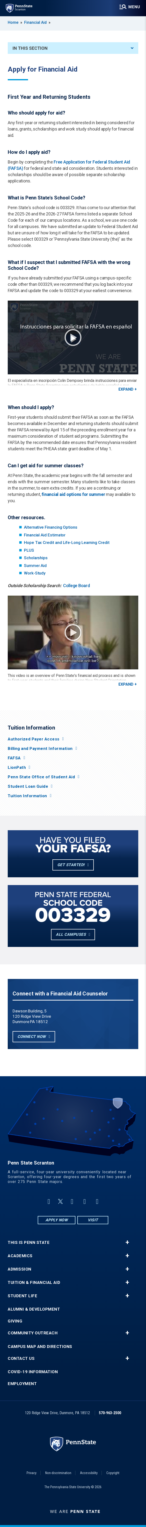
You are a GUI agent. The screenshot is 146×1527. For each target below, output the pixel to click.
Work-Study (34, 573)
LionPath (17, 767)
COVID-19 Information (33, 1372)
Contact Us (21, 1358)
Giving (15, 1321)
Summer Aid (35, 565)
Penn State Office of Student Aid (41, 777)
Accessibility (89, 1473)
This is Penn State (29, 1242)
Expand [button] (125, 389)
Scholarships (36, 557)
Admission (19, 1269)
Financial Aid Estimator (45, 535)
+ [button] (127, 1242)
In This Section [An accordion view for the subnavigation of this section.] (73, 48)
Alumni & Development (34, 1309)
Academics (20, 1256)
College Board (76, 585)
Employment (22, 1383)
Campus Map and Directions (40, 1346)
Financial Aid (35, 22)
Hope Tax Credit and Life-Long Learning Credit (67, 542)
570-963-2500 (110, 1413)
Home (13, 22)
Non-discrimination (58, 1473)
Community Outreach (33, 1333)
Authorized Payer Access (33, 739)
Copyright (112, 1473)
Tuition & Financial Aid (34, 1282)
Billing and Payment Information (40, 748)
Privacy (31, 1473)
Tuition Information (27, 796)
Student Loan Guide (28, 786)
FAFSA (14, 758)
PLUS (29, 550)
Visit (93, 1220)
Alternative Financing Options (50, 527)
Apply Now (56, 1220)
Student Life (22, 1296)
